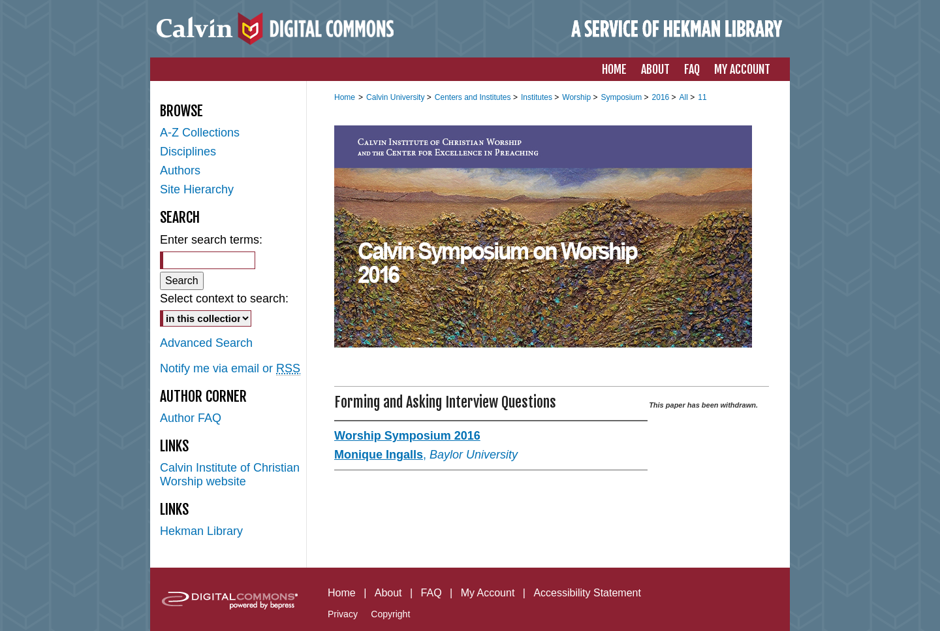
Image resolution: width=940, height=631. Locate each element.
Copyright (390, 614)
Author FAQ (190, 418)
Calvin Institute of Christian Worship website (230, 474)
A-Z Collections (200, 132)
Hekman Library (201, 531)
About (388, 592)
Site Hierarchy (197, 189)
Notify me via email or (230, 369)
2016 (662, 97)
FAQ (431, 592)
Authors (180, 170)
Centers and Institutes (474, 97)
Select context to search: (224, 298)
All (685, 97)
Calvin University (396, 97)
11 (702, 97)
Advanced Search (206, 342)
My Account (488, 592)
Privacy (343, 614)
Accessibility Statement (587, 592)
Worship (577, 97)
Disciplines (188, 151)
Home (344, 97)
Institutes (537, 97)
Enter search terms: (211, 239)
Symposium (622, 97)
